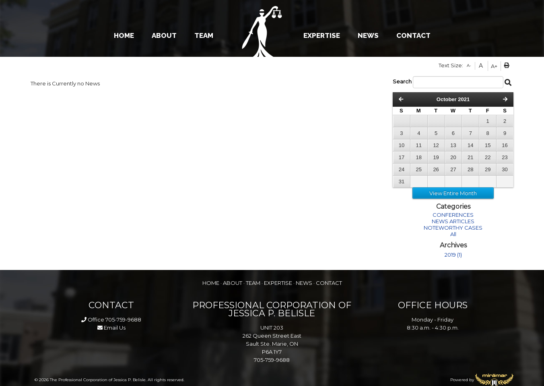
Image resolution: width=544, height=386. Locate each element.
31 (401, 181)
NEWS (368, 35)
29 (487, 169)
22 (487, 157)
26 (436, 169)
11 (419, 145)
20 (453, 157)
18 (419, 157)
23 (504, 157)
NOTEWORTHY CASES (453, 227)
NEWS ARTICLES (453, 221)
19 (436, 157)
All (453, 234)
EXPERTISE (321, 35)
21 (470, 157)
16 (504, 145)
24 (401, 169)
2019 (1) (453, 254)
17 (401, 157)
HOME (124, 35)
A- (469, 65)
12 (436, 145)
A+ (494, 66)
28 (470, 169)
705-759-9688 (123, 319)
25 (419, 169)
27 (453, 169)
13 (453, 145)
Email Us (111, 327)
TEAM (203, 35)
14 (470, 145)
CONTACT (413, 35)
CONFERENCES (453, 215)
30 (504, 169)
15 (487, 145)
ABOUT (164, 35)
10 (401, 145)
